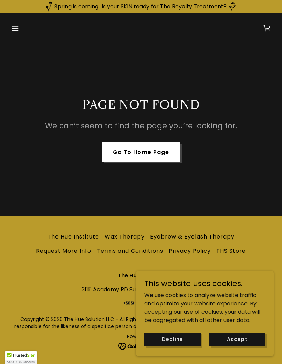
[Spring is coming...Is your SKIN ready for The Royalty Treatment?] (141, 6)
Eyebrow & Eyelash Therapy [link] (192, 237)
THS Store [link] (231, 251)
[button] (28, 28)
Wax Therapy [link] (125, 237)
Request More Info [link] (63, 251)
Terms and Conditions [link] (130, 251)
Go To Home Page (141, 152)
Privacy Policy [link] (190, 251)
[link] (267, 28)
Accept (237, 348)
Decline (172, 348)
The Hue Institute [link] (73, 237)
